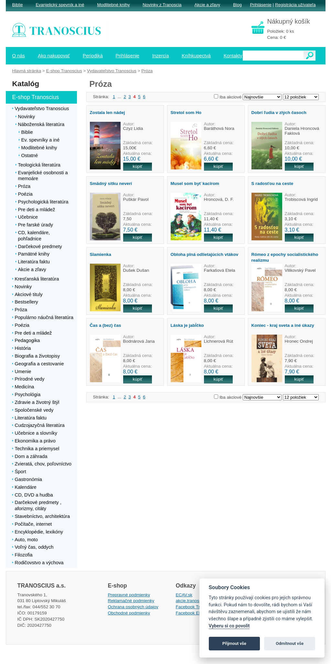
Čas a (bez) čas (105, 325)
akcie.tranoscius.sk (194, 600)
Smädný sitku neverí (111, 183)
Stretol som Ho (186, 112)
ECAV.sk (184, 594)
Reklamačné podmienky (131, 600)
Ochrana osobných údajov (133, 606)
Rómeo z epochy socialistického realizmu (284, 257)
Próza (147, 70)
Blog (237, 4)
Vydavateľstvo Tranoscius (111, 70)
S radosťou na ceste (272, 183)
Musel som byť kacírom (195, 183)
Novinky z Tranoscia (162, 4)
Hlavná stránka (26, 70)
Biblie (17, 4)
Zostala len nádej (107, 112)
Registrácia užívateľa (295, 4)
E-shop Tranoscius (64, 70)
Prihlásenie (260, 4)
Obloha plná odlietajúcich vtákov (205, 254)
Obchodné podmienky (129, 613)
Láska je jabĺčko (187, 325)
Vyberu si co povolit (229, 626)
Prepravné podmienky (129, 594)
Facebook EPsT (191, 613)
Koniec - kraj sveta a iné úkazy (282, 325)
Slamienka (100, 254)
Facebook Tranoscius (196, 606)
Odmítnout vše (290, 643)
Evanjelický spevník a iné (60, 4)
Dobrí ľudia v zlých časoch (278, 112)
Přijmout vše (234, 643)
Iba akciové (230, 97)
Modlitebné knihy (113, 4)
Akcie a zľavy (207, 4)
